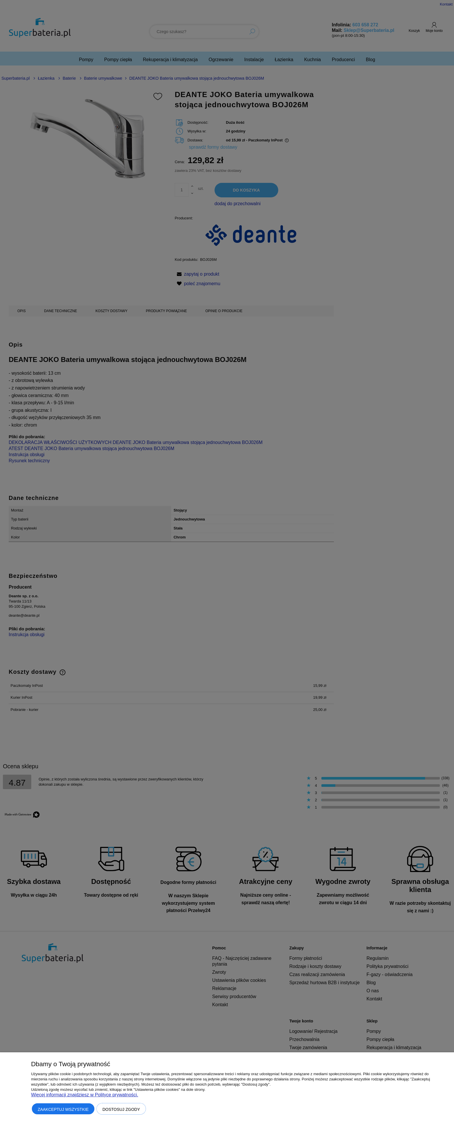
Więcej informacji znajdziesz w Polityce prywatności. (84, 1094)
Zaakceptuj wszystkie (63, 1109)
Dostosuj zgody (121, 1109)
